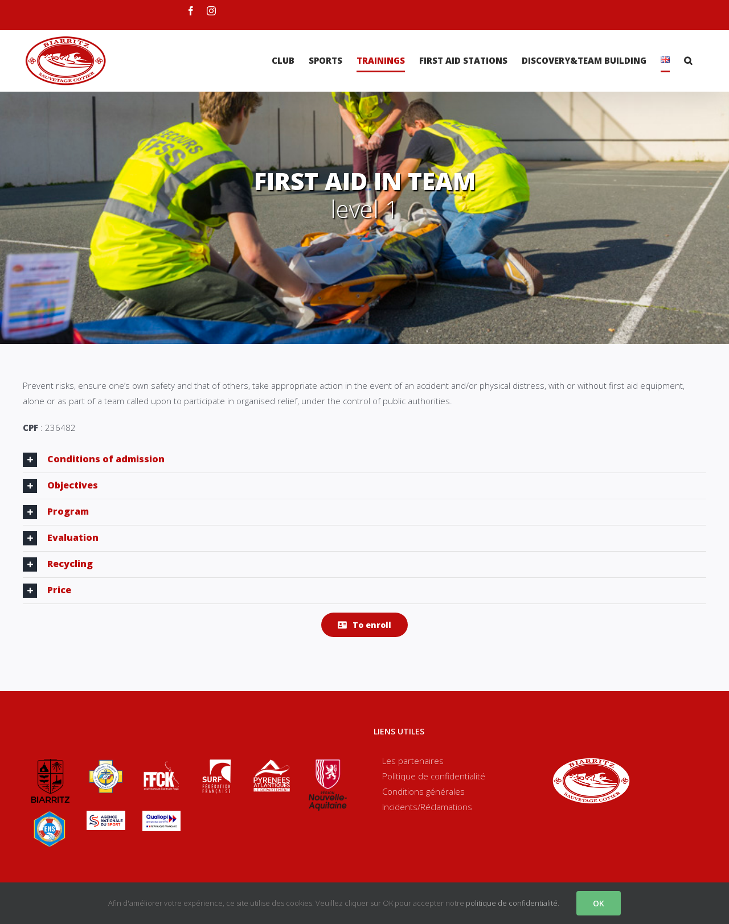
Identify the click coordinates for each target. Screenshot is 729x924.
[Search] (688, 60)
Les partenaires (413, 760)
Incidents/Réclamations (427, 806)
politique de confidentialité (512, 903)
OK (598, 903)
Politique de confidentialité (433, 776)
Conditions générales (423, 791)
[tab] (364, 460)
